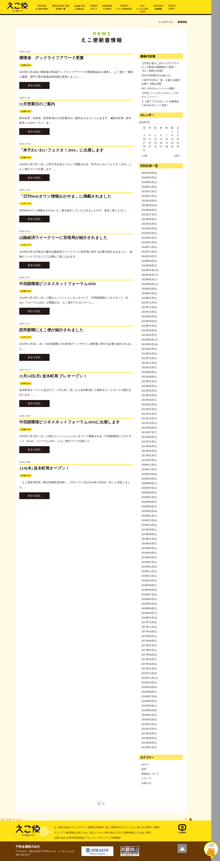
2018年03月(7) (149, 613)
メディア (25, 203)
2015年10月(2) (149, 733)
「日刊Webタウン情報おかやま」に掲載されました (65, 196)
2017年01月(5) (149, 668)
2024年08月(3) (149, 265)
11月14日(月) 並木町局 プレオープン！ (53, 376)
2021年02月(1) (149, 455)
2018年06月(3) (149, 599)
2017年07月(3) (149, 645)
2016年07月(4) (149, 696)
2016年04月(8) (149, 710)
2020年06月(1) (149, 492)
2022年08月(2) (149, 376)
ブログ (119, 832)
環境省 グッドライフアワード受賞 (51, 58)
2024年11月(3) (149, 251)
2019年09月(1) (149, 529)
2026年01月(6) (149, 186)
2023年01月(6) (149, 353)
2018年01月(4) (149, 617)
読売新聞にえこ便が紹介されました (51, 330)
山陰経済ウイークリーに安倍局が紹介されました (63, 237)
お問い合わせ (61, 837)
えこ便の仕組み (62, 827)
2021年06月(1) (149, 437)
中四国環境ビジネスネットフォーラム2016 (57, 284)
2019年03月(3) (149, 557)
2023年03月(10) (149, 344)
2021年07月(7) (149, 432)
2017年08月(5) (149, 641)
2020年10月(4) (149, 474)
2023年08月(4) (149, 321)
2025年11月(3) (149, 196)
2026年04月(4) (149, 173)
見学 (143, 769)
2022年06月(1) (149, 386)
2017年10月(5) (149, 631)
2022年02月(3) (149, 404)
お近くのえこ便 (84, 832)
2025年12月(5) (149, 191)
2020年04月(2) (149, 502)
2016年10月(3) (149, 682)
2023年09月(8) (149, 316)
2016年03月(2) (149, 715)
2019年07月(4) (149, 539)
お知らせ (25, 65)
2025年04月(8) (149, 228)
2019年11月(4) (149, 520)
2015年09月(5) (149, 738)
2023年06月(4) (149, 330)
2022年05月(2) (149, 390)
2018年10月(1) (149, 580)
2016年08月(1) (149, 691)
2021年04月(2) (149, 446)
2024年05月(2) (149, 279)
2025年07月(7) (149, 214)
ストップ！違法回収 (64, 832)
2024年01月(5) (149, 298)
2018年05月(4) (149, 603)
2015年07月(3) (149, 747)
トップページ (166, 22)
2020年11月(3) (149, 469)
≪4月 (144, 155)
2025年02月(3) (149, 237)
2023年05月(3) (149, 335)
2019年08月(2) (149, 534)
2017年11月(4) (149, 627)
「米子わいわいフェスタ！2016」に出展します (61, 150)
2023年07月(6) (149, 325)
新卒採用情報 (76, 837)
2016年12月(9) (149, 673)
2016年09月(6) (149, 687)
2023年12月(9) (149, 302)
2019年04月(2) (149, 552)
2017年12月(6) (149, 622)
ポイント (126, 827)
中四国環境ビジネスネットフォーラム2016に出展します (69, 422)
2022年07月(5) (149, 381)
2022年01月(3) (149, 409)
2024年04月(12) (149, 284)
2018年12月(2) (149, 571)
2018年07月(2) (149, 594)
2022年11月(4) (149, 363)
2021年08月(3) (149, 427)
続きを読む (34, 85)
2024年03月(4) (149, 288)
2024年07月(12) (149, 270)
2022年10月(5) (149, 367)
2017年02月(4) (149, 664)
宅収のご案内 (152, 827)
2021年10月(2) (149, 423)
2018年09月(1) (149, 585)
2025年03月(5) (149, 233)
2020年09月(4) (149, 478)
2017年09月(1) (149, 636)
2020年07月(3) (149, 488)
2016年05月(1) (149, 705)
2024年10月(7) (149, 256)
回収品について (150, 773)
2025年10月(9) (149, 200)
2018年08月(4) (149, 590)
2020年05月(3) (149, 497)
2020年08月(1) (149, 483)
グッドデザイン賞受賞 (83, 827)
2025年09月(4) (149, 205)
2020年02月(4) (149, 511)
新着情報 (129, 832)
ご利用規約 (115, 837)
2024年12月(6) (149, 247)
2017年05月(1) (149, 650)
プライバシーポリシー (96, 837)
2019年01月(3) (149, 566)
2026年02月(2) (149, 182)
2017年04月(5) (149, 654)
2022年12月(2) (149, 358)
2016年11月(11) (149, 678)
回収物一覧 (102, 827)
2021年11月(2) (149, 418)
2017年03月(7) (149, 659)
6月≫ (177, 155)
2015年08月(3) (149, 742)
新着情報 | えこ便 (17, 6)
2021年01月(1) (149, 460)
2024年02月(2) (149, 293)
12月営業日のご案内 (37, 104)
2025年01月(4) (149, 242)
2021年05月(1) (149, 441)
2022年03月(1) (149, 400)
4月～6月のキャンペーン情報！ (158, 88)
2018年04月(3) (149, 608)
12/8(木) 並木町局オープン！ (44, 468)
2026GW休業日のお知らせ (155, 75)
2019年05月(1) (149, 548)
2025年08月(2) (149, 210)
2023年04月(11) (149, 339)
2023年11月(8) (149, 307)
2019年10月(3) (149, 525)
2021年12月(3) (149, 414)
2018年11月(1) (149, 576)
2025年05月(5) (149, 224)
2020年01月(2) (149, 515)
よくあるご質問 (143, 832)
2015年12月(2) (149, 724)
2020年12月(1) (149, 464)
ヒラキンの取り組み (104, 832)
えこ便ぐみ (138, 827)
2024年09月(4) (149, 261)
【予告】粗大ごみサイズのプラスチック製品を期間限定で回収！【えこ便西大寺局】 (160, 67)
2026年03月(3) (149, 177)
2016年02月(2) (149, 719)
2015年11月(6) (149, 729)
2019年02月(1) (149, 562)
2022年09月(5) (149, 372)
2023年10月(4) (149, 312)
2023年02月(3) (149, 349)
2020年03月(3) (149, 506)
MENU (215, 4)
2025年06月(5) (149, 219)
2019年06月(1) (149, 543)
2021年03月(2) (149, 451)
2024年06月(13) (149, 275)
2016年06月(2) (149, 701)
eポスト (145, 764)
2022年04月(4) (149, 395)
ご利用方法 (115, 827)
